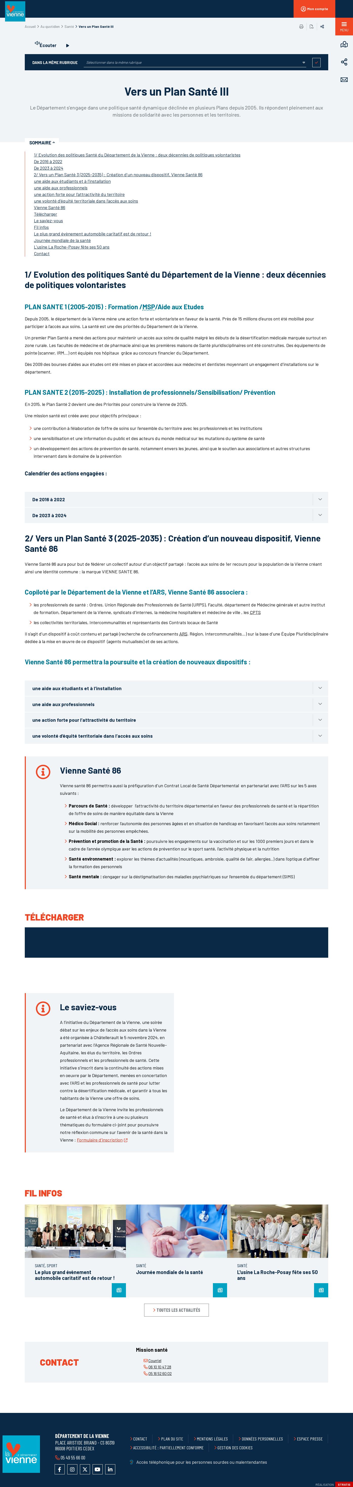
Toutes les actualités (178, 1310)
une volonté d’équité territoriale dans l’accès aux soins (86, 201)
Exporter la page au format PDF (312, 26)
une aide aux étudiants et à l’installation (72, 181)
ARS (183, 634)
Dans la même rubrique (55, 62)
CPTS (255, 612)
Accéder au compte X (85, 1469)
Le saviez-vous (48, 220)
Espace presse (310, 1438)
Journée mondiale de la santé (62, 240)
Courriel (154, 1360)
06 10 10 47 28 (159, 1366)
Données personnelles (262, 1438)
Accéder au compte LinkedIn (110, 1469)
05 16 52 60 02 (160, 1373)
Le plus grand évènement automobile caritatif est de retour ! (92, 233)
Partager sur (322, 26)
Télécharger (45, 214)
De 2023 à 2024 (48, 168)
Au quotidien (50, 26)
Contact (42, 253)
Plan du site (172, 1438)
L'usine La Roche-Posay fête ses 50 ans (71, 247)
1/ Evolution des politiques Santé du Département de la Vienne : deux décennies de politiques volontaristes (137, 155)
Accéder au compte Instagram (72, 1469)
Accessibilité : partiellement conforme (168, 1447)
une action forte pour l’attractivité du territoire (79, 194)
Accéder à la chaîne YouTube (98, 1469)
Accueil (30, 26)
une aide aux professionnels (60, 187)
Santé (69, 26)
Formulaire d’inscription (100, 1140)
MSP (148, 307)
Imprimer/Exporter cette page (301, 26)
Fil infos (41, 227)
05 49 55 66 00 (73, 1457)
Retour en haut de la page (337, 1412)
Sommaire (40, 142)
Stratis (344, 1484)
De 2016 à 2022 (48, 161)
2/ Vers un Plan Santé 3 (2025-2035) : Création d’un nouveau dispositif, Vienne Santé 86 (118, 174)
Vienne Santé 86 (49, 207)
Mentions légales (212, 1438)
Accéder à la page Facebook (60, 1469)
